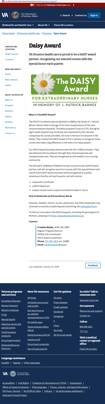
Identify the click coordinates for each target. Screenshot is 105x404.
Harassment (76, 383)
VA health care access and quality (37, 304)
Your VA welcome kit (37, 348)
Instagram (59, 316)
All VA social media (63, 334)
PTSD (4, 314)
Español (5, 362)
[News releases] (13, 80)
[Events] (13, 74)
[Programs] (13, 105)
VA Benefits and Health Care (16, 25)
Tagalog (16, 362)
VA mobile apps (35, 322)
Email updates (61, 307)
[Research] (13, 111)
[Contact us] (13, 133)
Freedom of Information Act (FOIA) (49, 383)
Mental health (8, 319)
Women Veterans (9, 305)
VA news (58, 297)
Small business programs (8, 334)
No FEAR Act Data (32, 391)
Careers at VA (33, 339)
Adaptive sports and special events (11, 326)
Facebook (58, 311)
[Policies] (13, 116)
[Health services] (13, 54)
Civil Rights (23, 383)
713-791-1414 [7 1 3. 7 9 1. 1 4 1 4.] (51, 241)
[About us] (13, 100)
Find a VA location (88, 348)
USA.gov (48, 391)
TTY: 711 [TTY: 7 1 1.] (84, 331)
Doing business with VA (38, 334)
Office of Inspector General (15, 387)
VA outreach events (10, 340)
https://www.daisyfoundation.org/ (67, 215)
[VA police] (13, 122)
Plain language (39, 387)
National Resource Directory (10, 347)
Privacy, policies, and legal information (69, 387)
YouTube (58, 330)
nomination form (88, 206)
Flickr (56, 325)
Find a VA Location (63, 25)
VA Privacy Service (11, 391)
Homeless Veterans (10, 300)
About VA (42, 25)
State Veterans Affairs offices (38, 328)
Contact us (81, 15)
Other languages (32, 362)
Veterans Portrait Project (14, 395)
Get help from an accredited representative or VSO (38, 314)
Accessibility (8, 383)
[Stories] (13, 85)
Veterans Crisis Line (89, 300)
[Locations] (13, 59)
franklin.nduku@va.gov (55, 244)
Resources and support (91, 310)
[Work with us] (13, 128)
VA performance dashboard (69, 391)
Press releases (61, 302)
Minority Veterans (10, 310)
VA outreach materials (38, 344)
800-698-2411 (86, 326)
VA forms (31, 297)
